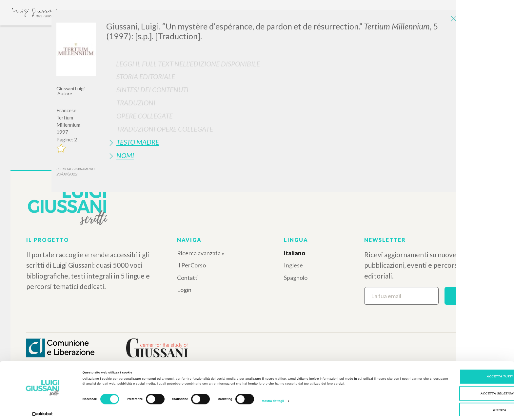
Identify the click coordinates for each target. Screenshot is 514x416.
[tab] (282, 76)
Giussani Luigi (70, 88)
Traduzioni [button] (135, 102)
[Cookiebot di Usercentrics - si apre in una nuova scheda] (42, 405)
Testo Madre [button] (137, 142)
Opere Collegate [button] (144, 115)
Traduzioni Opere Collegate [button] (164, 129)
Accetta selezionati (459, 383)
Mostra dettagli (273, 391)
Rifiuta (459, 400)
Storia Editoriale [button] (145, 76)
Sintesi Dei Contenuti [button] (152, 89)
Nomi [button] (125, 155)
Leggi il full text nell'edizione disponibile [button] (188, 63)
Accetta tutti (459, 367)
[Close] (452, 19)
